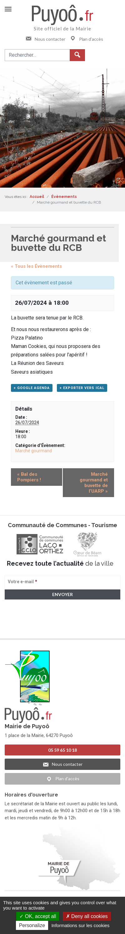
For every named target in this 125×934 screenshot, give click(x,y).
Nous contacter (45, 39)
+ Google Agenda (32, 388)
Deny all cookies (87, 916)
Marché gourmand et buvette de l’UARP (94, 482)
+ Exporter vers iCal (82, 388)
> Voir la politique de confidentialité (29, 628)
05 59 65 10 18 (62, 750)
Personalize (32, 925)
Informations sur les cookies (80, 925)
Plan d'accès (86, 39)
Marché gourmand (33, 450)
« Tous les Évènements (36, 266)
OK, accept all (37, 916)
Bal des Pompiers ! (29, 477)
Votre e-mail (22, 581)
